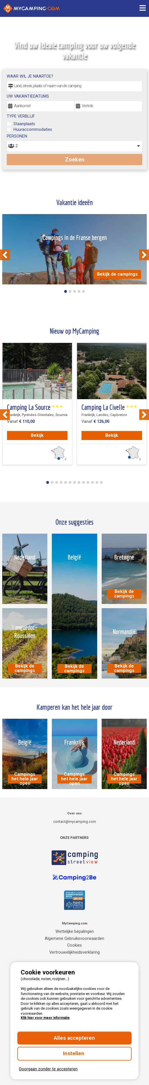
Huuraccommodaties (32, 129)
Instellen (74, 1053)
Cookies (74, 945)
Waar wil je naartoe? (30, 76)
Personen (17, 136)
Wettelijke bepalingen (74, 931)
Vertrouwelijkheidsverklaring (74, 952)
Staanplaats (24, 124)
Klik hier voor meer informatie (45, 1018)
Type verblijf (21, 116)
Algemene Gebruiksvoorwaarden (74, 938)
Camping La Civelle (109, 407)
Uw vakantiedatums (28, 96)
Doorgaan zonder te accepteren (48, 1068)
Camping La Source (35, 407)
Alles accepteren (74, 1038)
